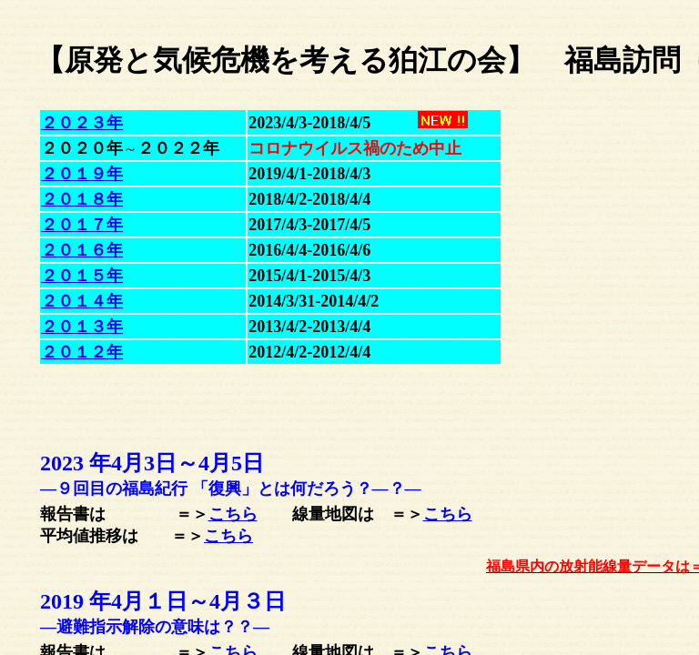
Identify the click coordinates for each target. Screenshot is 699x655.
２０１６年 (82, 250)
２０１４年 (82, 301)
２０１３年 (82, 326)
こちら (233, 514)
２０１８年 (82, 199)
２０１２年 (82, 352)
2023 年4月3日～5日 (152, 463)
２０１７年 (82, 225)
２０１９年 (82, 174)
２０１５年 (82, 276)
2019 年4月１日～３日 (163, 601)
